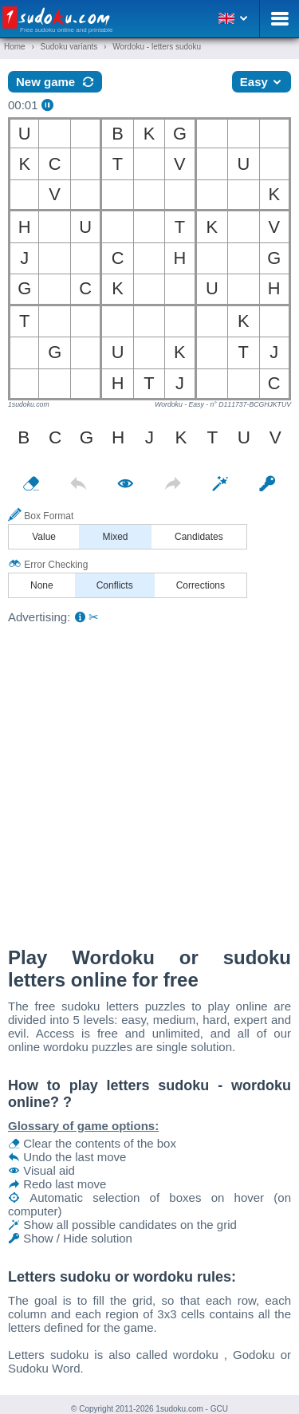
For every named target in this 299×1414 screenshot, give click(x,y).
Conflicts (114, 585)
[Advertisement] (149, 781)
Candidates (199, 536)
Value (44, 536)
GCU (219, 1408)
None (41, 585)
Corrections (200, 585)
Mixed (115, 536)
